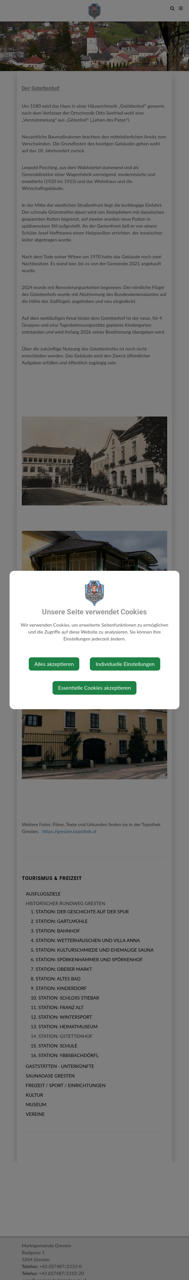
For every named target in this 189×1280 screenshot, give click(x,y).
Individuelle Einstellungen (125, 664)
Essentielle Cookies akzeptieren (94, 687)
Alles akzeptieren (54, 664)
